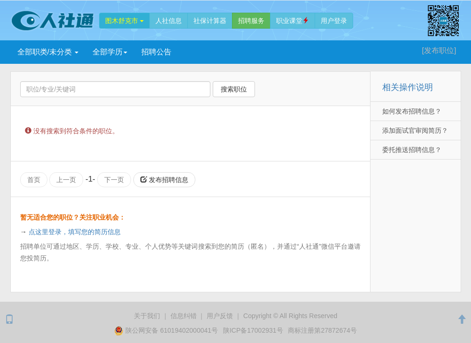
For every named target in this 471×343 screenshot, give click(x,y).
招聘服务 (251, 20)
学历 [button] (110, 52)
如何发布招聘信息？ (411, 111)
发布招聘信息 (164, 179)
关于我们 (147, 315)
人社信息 (168, 20)
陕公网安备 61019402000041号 (167, 330)
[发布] (439, 50)
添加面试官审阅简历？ (415, 130)
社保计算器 (209, 20)
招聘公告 (156, 52)
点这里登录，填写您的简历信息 (75, 232)
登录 (334, 20)
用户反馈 (220, 315)
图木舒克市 (124, 20)
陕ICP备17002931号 (253, 330)
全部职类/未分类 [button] (48, 52)
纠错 (183, 315)
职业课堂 (292, 20)
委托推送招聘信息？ (411, 149)
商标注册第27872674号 (322, 330)
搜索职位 (234, 89)
